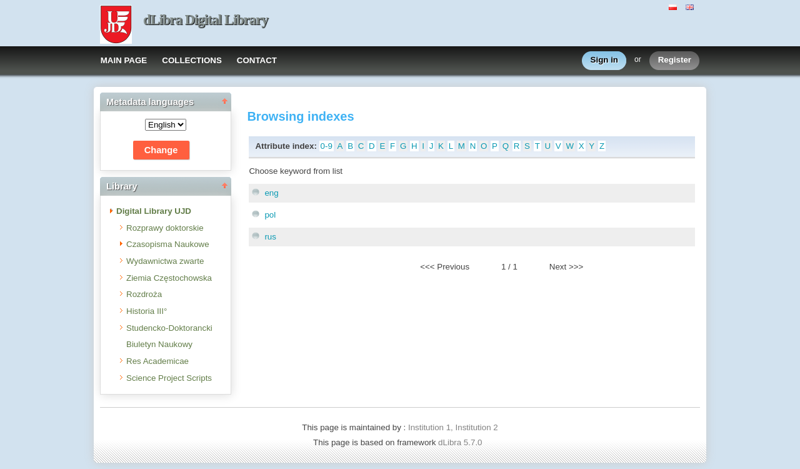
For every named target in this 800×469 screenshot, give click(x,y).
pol (270, 214)
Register (674, 60)
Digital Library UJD (153, 211)
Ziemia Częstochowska (169, 278)
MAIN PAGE (124, 60)
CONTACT (257, 60)
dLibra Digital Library (205, 20)
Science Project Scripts (169, 378)
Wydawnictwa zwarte (165, 261)
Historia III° (146, 311)
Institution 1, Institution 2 (453, 427)
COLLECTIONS (192, 60)
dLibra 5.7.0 (461, 442)
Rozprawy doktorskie (165, 228)
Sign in (604, 60)
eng (271, 193)
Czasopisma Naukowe (167, 244)
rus (270, 236)
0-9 (326, 146)
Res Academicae (157, 361)
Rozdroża (144, 294)
